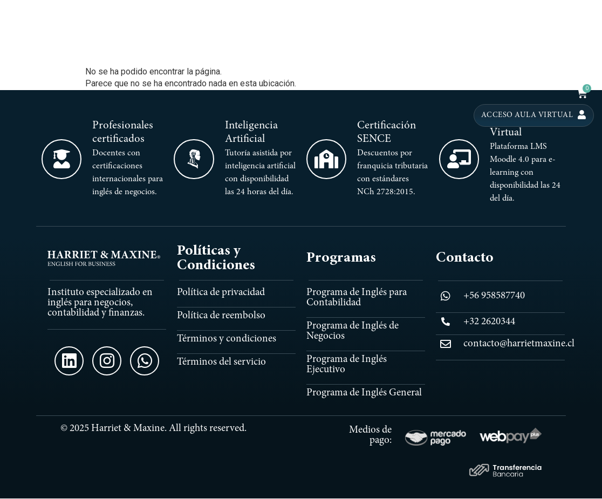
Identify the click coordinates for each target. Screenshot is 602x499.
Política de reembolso (221, 316)
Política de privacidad (221, 293)
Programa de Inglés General (364, 393)
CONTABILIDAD (442, 49)
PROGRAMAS (374, 49)
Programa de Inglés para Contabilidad (356, 298)
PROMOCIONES (559, 69)
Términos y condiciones (226, 339)
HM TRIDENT (558, 49)
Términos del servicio (221, 362)
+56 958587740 (494, 296)
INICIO (322, 49)
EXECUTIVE (503, 49)
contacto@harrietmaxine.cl (518, 344)
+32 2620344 (489, 322)
